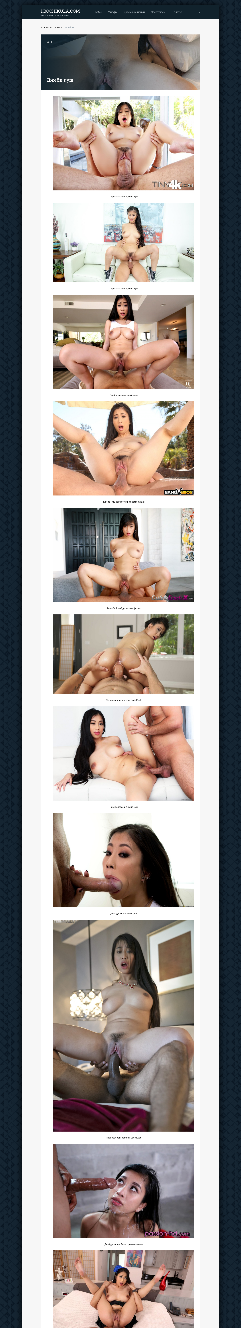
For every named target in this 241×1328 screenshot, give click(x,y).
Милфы (112, 12)
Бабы (98, 12)
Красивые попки (134, 12)
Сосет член (158, 12)
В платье (177, 12)
